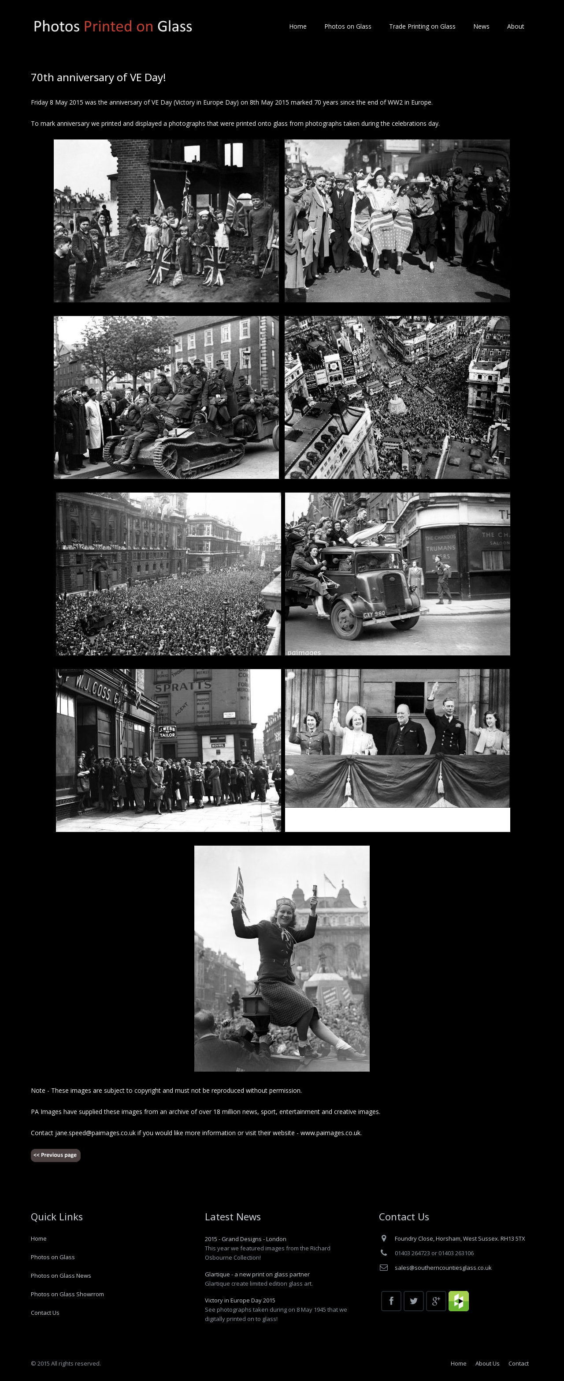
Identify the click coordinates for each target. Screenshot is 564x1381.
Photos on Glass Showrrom (67, 1294)
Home (39, 1238)
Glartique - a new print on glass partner (257, 1274)
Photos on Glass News (61, 1275)
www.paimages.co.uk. (331, 1133)
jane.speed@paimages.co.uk (95, 1133)
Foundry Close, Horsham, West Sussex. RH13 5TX (460, 1238)
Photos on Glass (53, 1257)
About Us (487, 1363)
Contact (518, 1363)
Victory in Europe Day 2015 (240, 1300)
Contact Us (45, 1313)
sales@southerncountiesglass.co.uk (443, 1268)
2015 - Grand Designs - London (245, 1239)
